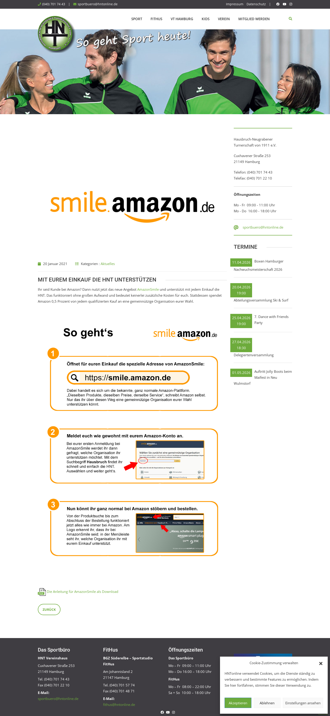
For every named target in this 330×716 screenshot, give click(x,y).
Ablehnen (267, 703)
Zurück (49, 609)
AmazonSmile (148, 289)
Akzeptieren (238, 703)
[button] (321, 663)
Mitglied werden (254, 19)
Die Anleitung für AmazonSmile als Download (82, 591)
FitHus (156, 19)
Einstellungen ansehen (303, 703)
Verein (224, 19)
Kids (205, 19)
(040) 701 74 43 (53, 4)
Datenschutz (256, 4)
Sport (136, 19)
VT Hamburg (182, 19)
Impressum (234, 4)
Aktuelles (108, 263)
